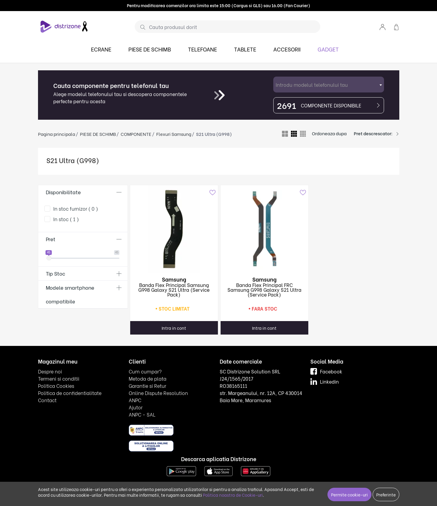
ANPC (135, 399)
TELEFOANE (202, 49)
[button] (383, 26)
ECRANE (101, 49)
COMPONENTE (136, 133)
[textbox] (328, 84)
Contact (47, 399)
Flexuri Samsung (173, 133)
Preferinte (386, 494)
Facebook (326, 371)
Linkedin (324, 381)
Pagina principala (56, 133)
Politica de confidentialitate (69, 392)
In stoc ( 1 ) (66, 218)
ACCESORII (287, 49)
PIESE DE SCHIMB (149, 49)
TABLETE (245, 49)
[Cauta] (140, 27)
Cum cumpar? (145, 371)
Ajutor (135, 407)
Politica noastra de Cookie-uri (233, 495)
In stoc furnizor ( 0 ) (75, 208)
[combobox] (328, 84)
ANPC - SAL (142, 414)
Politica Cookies (56, 385)
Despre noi (50, 371)
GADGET (328, 49)
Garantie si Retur (147, 385)
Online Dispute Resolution (158, 392)
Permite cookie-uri (349, 494)
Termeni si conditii (58, 378)
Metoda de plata (147, 378)
